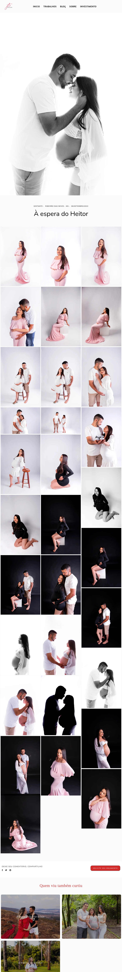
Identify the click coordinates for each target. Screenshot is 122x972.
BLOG (63, 6)
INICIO (36, 6)
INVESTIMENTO (88, 6)
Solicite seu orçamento (105, 868)
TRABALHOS (50, 6)
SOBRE (73, 6)
